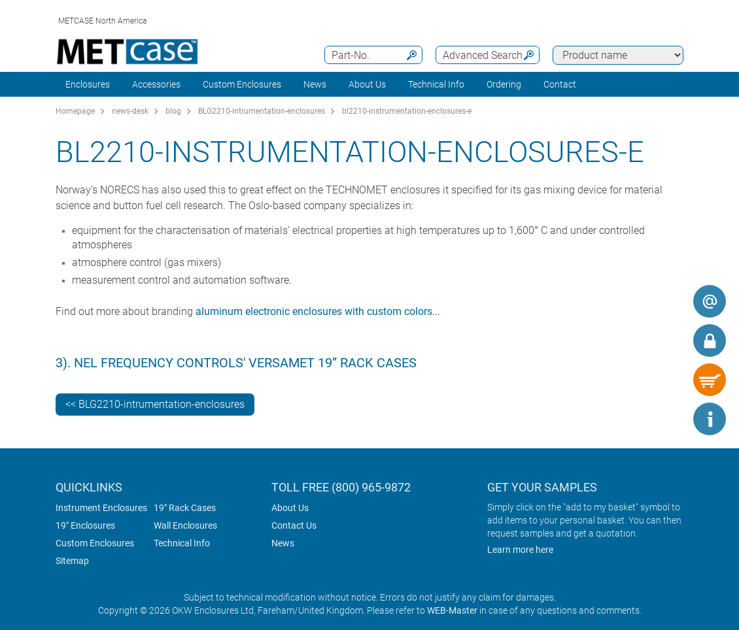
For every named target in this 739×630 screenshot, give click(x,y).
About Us (290, 508)
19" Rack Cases (185, 508)
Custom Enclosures (242, 84)
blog (173, 111)
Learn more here (520, 549)
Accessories (156, 84)
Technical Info (182, 543)
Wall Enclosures (185, 525)
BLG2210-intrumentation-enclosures (261, 111)
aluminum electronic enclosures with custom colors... (318, 311)
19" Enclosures (85, 525)
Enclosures (87, 84)
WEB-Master (452, 610)
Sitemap (72, 560)
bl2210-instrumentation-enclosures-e (407, 111)
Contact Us (294, 525)
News (314, 84)
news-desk (130, 111)
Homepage (75, 111)
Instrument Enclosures (101, 508)
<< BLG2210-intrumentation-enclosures (155, 404)
